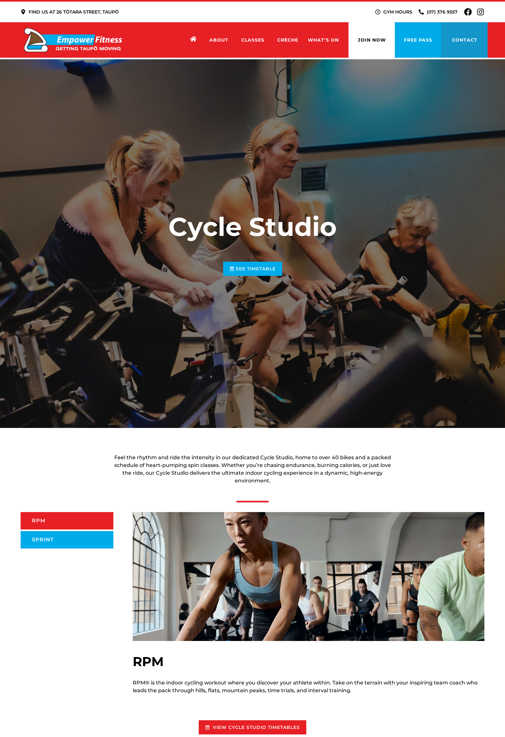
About (220, 40)
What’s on (323, 40)
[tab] (67, 520)
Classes (254, 40)
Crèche (287, 40)
